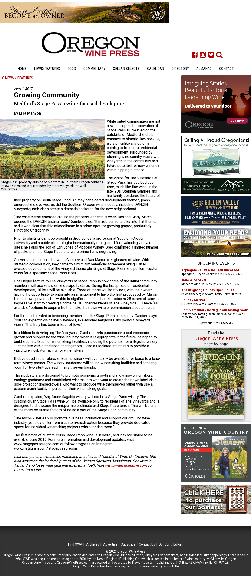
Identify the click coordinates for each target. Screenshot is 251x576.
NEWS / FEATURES (17, 78)
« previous (206, 323)
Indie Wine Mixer (194, 280)
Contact (226, 68)
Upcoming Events (216, 263)
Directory (180, 68)
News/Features (47, 68)
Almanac (204, 68)
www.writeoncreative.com (126, 465)
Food (72, 68)
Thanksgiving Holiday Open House (207, 290)
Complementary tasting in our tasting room (214, 310)
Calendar (155, 68)
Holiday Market (193, 300)
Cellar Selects (126, 68)
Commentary (94, 68)
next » (229, 323)
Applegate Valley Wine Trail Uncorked (210, 270)
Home (21, 68)
